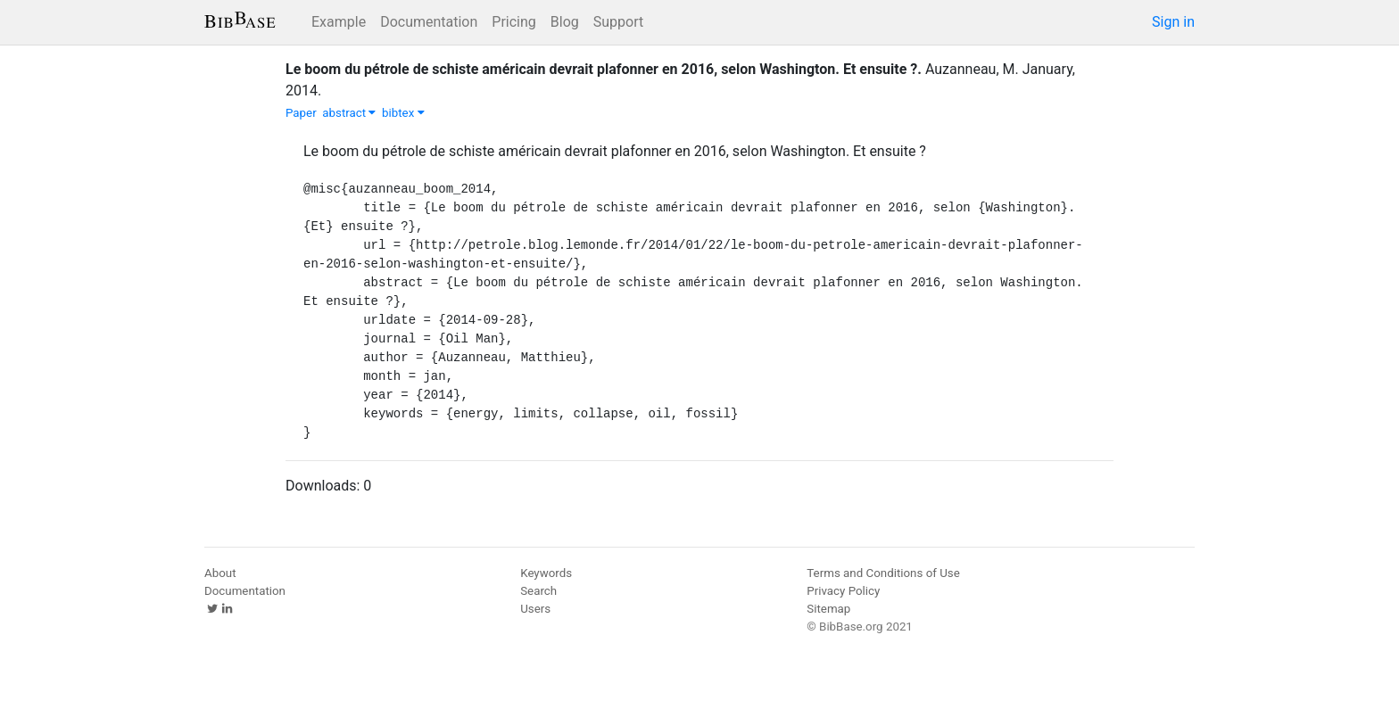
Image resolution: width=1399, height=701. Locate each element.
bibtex (403, 113)
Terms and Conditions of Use (883, 573)
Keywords (546, 573)
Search (538, 591)
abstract (349, 113)
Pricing (514, 21)
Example (338, 21)
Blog (564, 21)
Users (535, 608)
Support (618, 21)
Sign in (1173, 21)
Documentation (428, 21)
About (220, 573)
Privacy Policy (843, 591)
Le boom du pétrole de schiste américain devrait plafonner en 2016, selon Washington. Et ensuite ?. (604, 69)
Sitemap (828, 608)
